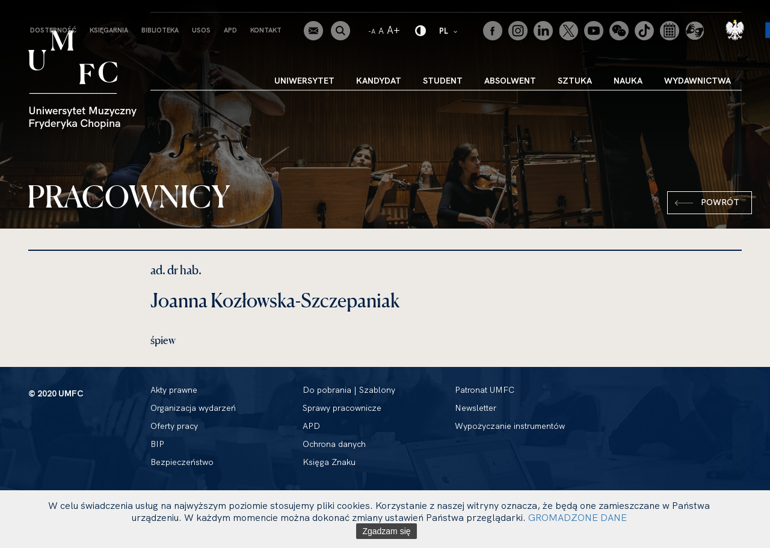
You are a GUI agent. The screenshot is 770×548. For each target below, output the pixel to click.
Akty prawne (173, 389)
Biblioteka (160, 30)
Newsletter (475, 407)
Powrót (720, 202)
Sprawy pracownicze (342, 407)
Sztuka (575, 80)
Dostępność (53, 30)
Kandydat (378, 80)
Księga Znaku (329, 462)
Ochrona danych (334, 444)
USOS (201, 30)
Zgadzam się (386, 531)
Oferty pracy (174, 425)
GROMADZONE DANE (577, 517)
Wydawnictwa (697, 80)
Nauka (628, 80)
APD (230, 30)
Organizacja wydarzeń (193, 407)
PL (449, 30)
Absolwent (510, 80)
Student (443, 80)
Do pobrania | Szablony (349, 389)
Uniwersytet (304, 80)
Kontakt (266, 30)
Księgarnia (109, 30)
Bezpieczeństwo (182, 462)
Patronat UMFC (484, 389)
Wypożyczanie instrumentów (510, 425)
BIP (157, 444)
